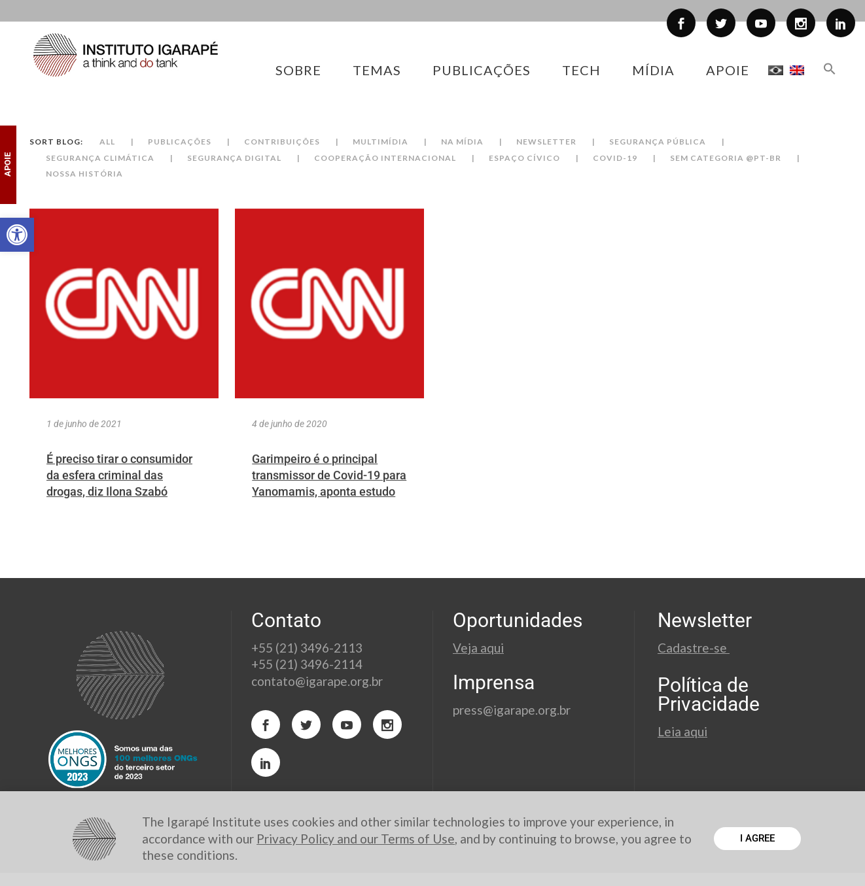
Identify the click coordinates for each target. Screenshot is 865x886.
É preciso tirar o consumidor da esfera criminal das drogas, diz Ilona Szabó (119, 494)
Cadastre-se (694, 647)
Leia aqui (682, 731)
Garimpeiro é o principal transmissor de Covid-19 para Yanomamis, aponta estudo (329, 494)
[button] (17, 235)
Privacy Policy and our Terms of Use (355, 838)
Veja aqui (478, 647)
